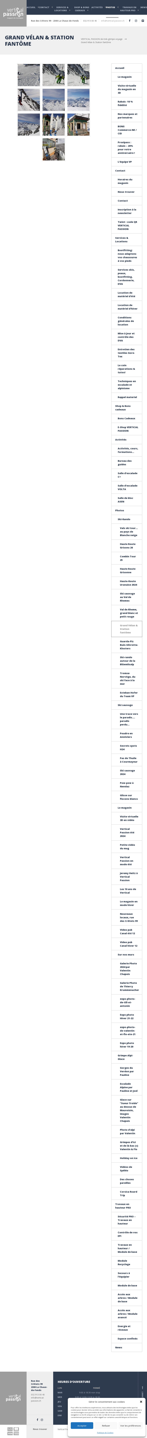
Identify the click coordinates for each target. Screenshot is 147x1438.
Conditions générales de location (126, 321)
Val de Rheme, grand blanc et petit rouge (129, 613)
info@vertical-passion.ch (112, 20)
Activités (97, 7)
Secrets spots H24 (128, 747)
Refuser (106, 1425)
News (143, 7)
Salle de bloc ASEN (125, 499)
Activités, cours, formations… (128, 450)
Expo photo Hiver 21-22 (127, 1016)
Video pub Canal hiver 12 (128, 944)
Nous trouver (126, 191)
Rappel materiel (127, 397)
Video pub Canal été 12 (127, 931)
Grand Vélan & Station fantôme (129, 629)
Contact (44, 7)
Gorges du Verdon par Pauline (127, 1071)
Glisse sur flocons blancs (129, 797)
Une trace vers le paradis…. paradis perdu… (129, 719)
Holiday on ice (128, 1158)
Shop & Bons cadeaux (81, 9)
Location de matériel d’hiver (128, 306)
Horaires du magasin (125, 181)
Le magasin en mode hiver (129, 903)
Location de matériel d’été (126, 294)
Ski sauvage (125, 705)
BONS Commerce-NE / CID (127, 130)
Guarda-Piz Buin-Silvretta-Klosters (129, 645)
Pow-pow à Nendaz (127, 784)
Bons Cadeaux (126, 418)
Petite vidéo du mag (127, 846)
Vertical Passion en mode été (126, 861)
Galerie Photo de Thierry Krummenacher (129, 986)
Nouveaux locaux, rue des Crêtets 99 (129, 917)
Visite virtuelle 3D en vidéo (129, 818)
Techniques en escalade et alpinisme (127, 385)
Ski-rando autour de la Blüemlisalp (127, 661)
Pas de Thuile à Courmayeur (129, 760)
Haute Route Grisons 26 (127, 545)
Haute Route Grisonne (127, 570)
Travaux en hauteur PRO (128, 9)
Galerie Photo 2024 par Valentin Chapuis (128, 969)
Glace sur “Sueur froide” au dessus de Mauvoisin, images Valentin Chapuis (129, 1110)
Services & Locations (61, 9)
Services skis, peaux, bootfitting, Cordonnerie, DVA (126, 277)
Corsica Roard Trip (128, 1193)
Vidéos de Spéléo (126, 1168)
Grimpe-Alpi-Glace (125, 1057)
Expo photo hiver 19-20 (127, 1044)
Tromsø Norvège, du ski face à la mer (127, 678)
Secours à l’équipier (124, 1275)
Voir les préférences (130, 1425)
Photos (110, 7)
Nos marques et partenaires (127, 115)
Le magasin (125, 76)
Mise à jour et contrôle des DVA (126, 337)
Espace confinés (128, 1338)
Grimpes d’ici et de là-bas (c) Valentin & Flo (129, 1146)
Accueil (31, 7)
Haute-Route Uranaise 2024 (128, 583)
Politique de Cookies (105, 1433)
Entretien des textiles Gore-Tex (126, 353)
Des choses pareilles (127, 1181)
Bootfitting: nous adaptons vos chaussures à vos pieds (127, 256)
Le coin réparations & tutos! (126, 369)
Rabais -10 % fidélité (125, 103)
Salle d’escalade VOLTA (127, 487)
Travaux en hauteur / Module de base (127, 1248)
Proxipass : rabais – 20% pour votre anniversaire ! (126, 148)
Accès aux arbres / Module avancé (127, 1314)
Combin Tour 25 (128, 558)
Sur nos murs (126, 954)
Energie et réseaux (124, 1328)
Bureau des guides (125, 462)
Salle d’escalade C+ (127, 475)
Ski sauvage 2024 (127, 772)
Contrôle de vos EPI (128, 1234)
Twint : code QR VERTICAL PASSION (127, 225)
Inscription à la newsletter (127, 211)
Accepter (82, 1425)
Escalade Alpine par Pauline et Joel (129, 1087)
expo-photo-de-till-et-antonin (127, 1002)
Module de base (127, 1285)
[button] (141, 1401)
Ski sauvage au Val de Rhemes (127, 597)
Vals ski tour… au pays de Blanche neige (129, 531)
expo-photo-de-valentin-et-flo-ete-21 (127, 1031)
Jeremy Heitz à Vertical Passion (129, 877)
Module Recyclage (124, 1262)
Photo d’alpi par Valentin (127, 1131)
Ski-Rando (124, 519)
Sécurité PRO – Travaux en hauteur (127, 1220)
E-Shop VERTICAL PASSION (128, 429)
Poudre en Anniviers (126, 735)
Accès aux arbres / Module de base (127, 1298)
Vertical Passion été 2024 (127, 832)
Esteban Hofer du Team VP (129, 694)
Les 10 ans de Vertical (128, 890)
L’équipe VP (125, 161)
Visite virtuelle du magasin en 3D (127, 89)
